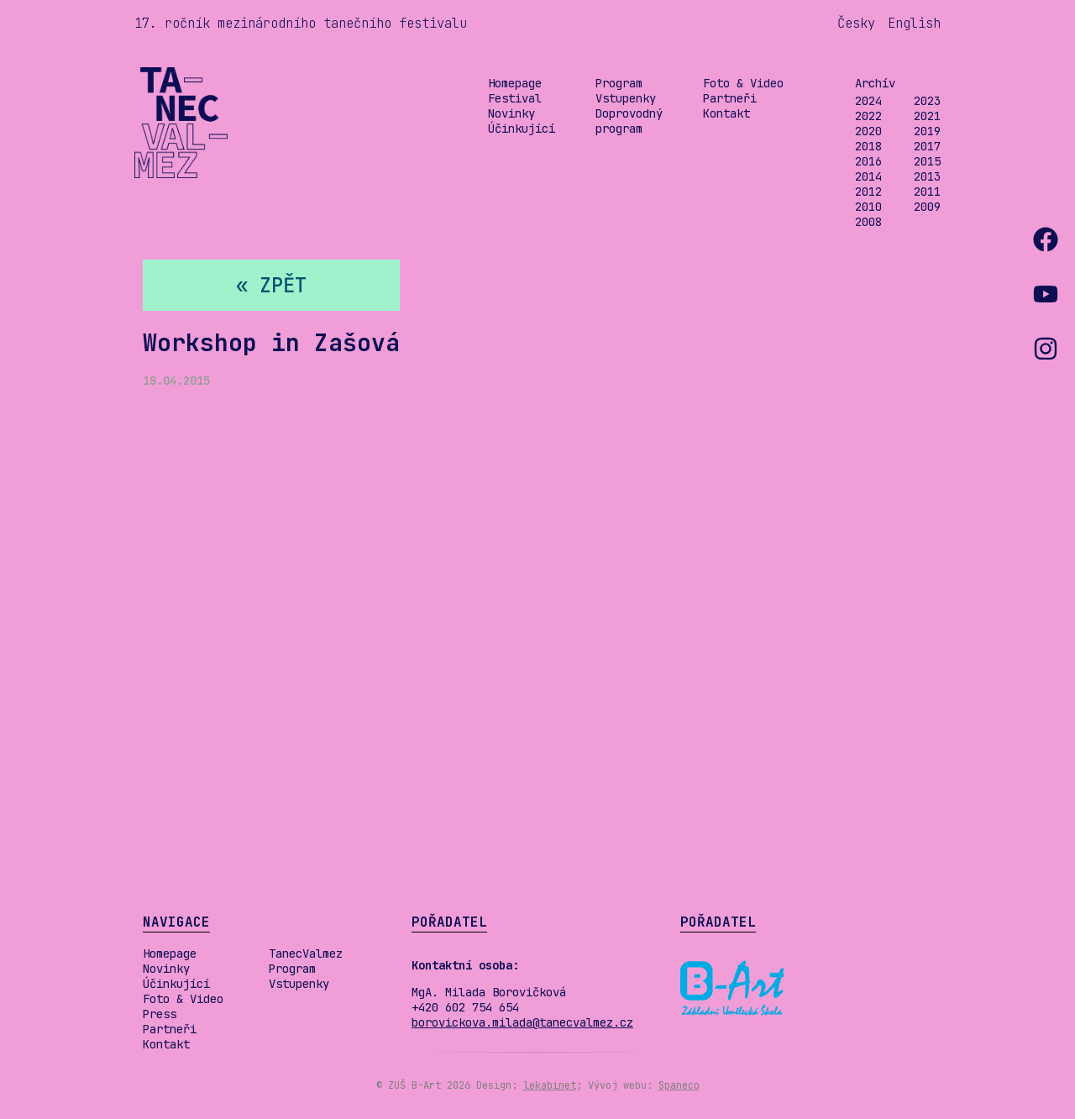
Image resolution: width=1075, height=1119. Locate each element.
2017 (927, 146)
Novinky (511, 113)
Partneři (730, 98)
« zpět (271, 285)
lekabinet (549, 1085)
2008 (868, 221)
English (914, 23)
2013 (927, 176)
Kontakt (726, 113)
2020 (868, 131)
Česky (856, 23)
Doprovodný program (629, 121)
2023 (927, 100)
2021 (927, 115)
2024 (868, 100)
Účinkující (521, 128)
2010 (868, 206)
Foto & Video (743, 83)
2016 (868, 161)
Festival (515, 98)
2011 (927, 191)
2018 (868, 146)
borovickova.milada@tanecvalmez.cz (522, 1022)
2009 (927, 206)
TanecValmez (306, 953)
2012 (868, 191)
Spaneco (679, 1085)
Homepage (515, 83)
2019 (927, 131)
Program (618, 83)
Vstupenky (625, 98)
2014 (868, 176)
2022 (868, 115)
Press (159, 1014)
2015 (927, 161)
